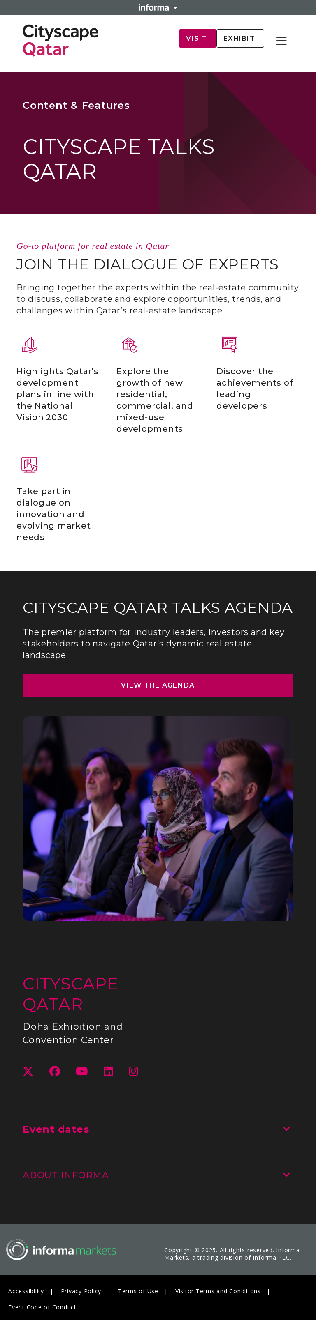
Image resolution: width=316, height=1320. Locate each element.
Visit (197, 38)
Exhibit (240, 38)
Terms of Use (138, 1291)
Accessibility (26, 1291)
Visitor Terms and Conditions (218, 1291)
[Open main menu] (284, 41)
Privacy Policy (81, 1291)
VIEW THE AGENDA (158, 685)
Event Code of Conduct (42, 1307)
